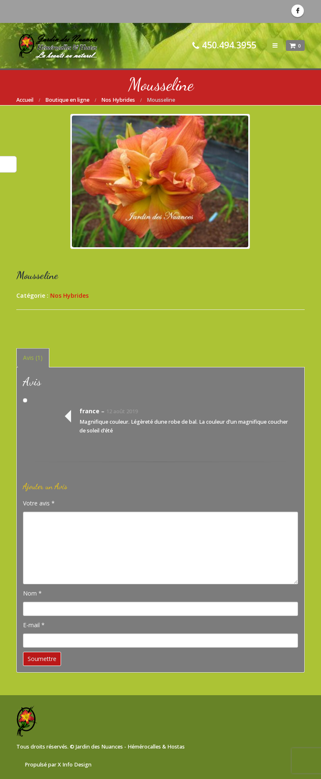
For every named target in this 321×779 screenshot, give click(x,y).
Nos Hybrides (69, 295)
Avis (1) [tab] (33, 358)
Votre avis (39, 503)
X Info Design (75, 764)
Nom (32, 593)
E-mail (34, 625)
